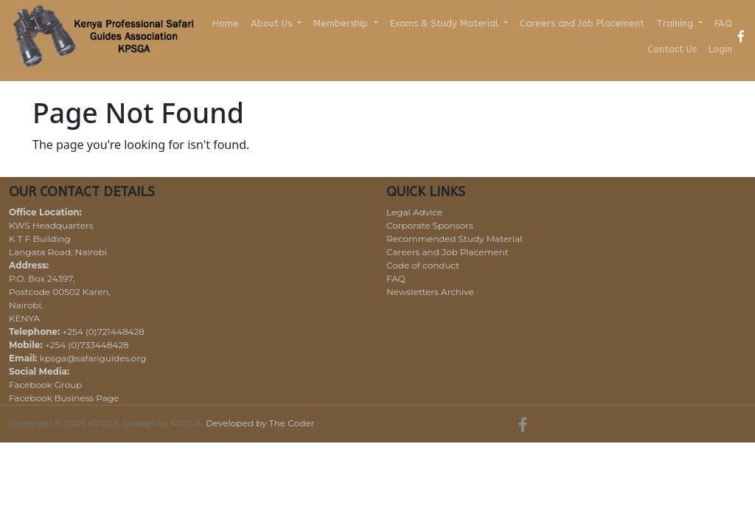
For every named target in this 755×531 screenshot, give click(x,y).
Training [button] (676, 23)
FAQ (723, 23)
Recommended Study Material (454, 238)
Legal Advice (414, 212)
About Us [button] (273, 23)
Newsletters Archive (430, 291)
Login (720, 49)
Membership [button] (342, 23)
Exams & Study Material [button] (445, 23)
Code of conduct (422, 265)
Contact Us (672, 49)
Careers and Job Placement (582, 23)
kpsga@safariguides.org (93, 358)
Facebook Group (46, 384)
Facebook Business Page (64, 397)
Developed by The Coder (260, 422)
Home (225, 23)
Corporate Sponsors (429, 225)
